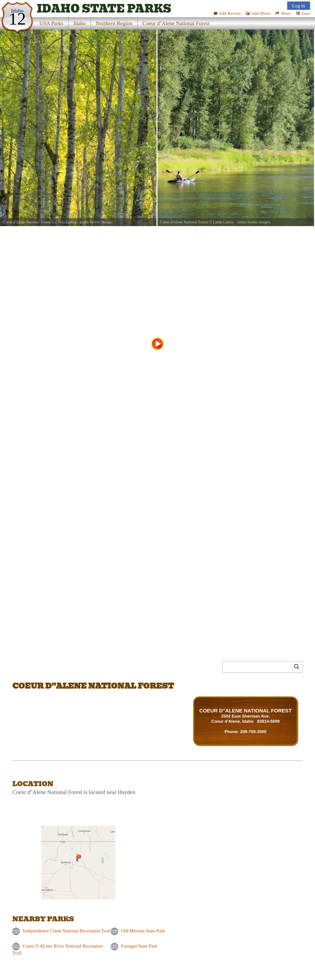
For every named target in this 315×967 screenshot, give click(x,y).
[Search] (259, 667)
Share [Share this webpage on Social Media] (283, 13)
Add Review (227, 13)
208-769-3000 (253, 731)
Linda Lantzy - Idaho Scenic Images (83, 222)
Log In (298, 5)
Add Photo (258, 13)
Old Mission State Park (143, 930)
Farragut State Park (139, 946)
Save (303, 13)
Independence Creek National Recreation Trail (66, 930)
